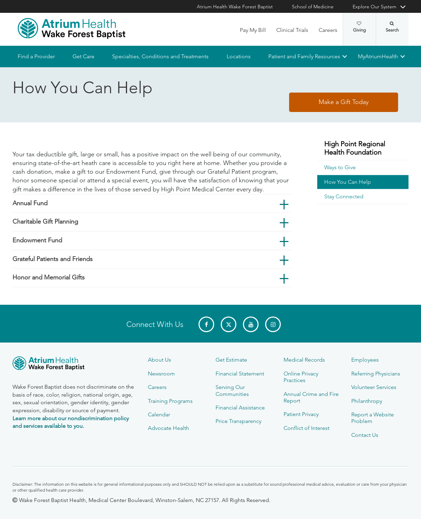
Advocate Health (168, 428)
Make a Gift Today (344, 102)
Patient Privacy (301, 414)
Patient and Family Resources (304, 56)
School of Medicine (313, 6)
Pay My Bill (253, 30)
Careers (328, 30)
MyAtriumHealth (378, 56)
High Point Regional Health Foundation (354, 148)
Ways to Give (340, 167)
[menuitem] (363, 148)
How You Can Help (347, 182)
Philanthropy (366, 401)
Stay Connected (343, 196)
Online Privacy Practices (301, 376)
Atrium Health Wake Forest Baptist (235, 6)
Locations (239, 56)
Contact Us (364, 435)
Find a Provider (36, 56)
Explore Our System (374, 6)
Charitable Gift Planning (45, 222)
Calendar (159, 414)
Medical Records (304, 359)
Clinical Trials (292, 30)
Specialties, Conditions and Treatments (160, 56)
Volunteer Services (373, 387)
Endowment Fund (37, 240)
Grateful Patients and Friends (52, 259)
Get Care (83, 56)
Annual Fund (30, 203)
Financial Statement (240, 373)
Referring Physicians (375, 373)
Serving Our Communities (232, 390)
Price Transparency (238, 421)
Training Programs (170, 401)
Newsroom (161, 373)
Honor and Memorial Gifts (48, 278)
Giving (359, 27)
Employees (365, 359)
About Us (159, 359)
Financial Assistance (240, 407)
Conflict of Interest (306, 428)
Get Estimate (231, 359)
